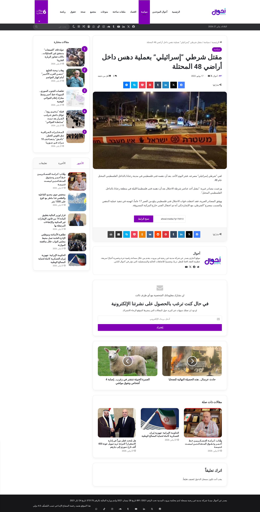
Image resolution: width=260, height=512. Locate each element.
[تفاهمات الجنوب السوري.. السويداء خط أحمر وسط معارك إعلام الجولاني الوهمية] (75, 98)
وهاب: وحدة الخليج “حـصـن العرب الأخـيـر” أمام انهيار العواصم (52, 74)
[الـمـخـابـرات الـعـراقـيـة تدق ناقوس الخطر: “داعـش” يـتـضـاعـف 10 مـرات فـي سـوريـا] (75, 136)
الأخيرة (61, 163)
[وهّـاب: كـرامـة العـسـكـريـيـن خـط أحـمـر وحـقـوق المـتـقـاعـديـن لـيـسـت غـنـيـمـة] (203, 423)
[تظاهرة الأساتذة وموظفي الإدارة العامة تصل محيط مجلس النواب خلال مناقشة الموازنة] (75, 244)
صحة (83, 11)
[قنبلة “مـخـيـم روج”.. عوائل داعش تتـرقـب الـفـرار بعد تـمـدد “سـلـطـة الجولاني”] (75, 119)
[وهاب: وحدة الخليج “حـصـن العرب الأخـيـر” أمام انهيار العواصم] (75, 78)
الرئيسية (176, 11)
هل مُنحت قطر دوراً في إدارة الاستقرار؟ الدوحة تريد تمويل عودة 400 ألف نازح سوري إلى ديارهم (117, 443)
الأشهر (80, 163)
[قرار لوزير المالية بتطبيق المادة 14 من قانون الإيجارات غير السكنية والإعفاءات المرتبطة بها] (75, 221)
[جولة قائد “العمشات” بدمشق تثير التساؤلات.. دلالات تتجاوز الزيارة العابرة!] (75, 57)
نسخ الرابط (143, 219)
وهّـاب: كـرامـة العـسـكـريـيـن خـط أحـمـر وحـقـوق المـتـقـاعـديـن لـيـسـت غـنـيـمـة (203, 443)
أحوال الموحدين (159, 11)
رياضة (63, 11)
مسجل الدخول (201, 479)
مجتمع (93, 11)
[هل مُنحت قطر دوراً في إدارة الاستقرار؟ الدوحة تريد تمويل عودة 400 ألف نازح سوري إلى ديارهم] (117, 423)
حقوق (73, 11)
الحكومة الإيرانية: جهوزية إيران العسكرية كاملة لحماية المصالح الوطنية (52, 260)
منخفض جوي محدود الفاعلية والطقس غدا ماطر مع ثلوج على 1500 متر (51, 200)
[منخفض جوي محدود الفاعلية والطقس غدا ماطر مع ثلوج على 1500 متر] (75, 204)
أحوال (213, 76)
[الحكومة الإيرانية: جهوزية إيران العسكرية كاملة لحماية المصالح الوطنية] (160, 419)
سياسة (144, 11)
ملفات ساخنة (119, 11)
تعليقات (43, 163)
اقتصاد (133, 11)
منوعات (104, 11)
